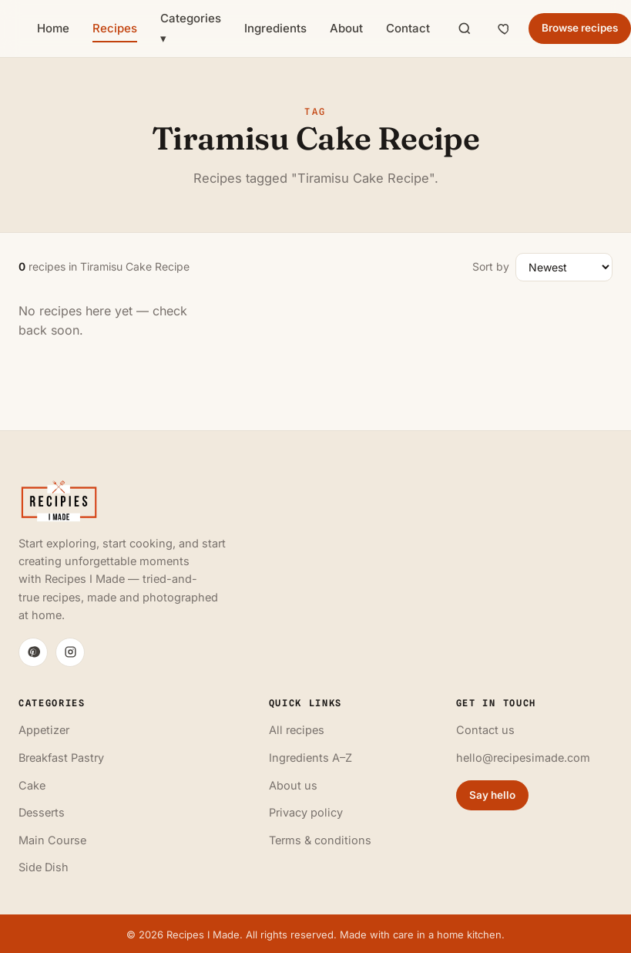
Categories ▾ (190, 28)
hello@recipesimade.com (523, 757)
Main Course (52, 840)
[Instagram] (70, 652)
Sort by (490, 266)
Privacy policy (306, 812)
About (346, 28)
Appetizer (43, 729)
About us (293, 785)
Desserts (41, 812)
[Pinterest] (33, 652)
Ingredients (275, 28)
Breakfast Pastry (61, 757)
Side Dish (43, 867)
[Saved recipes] (504, 28)
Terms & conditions (320, 840)
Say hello (492, 795)
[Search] (464, 28)
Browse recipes (580, 28)
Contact (408, 28)
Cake (31, 785)
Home (53, 28)
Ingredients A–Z (310, 757)
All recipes (296, 729)
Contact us (485, 729)
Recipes (114, 28)
